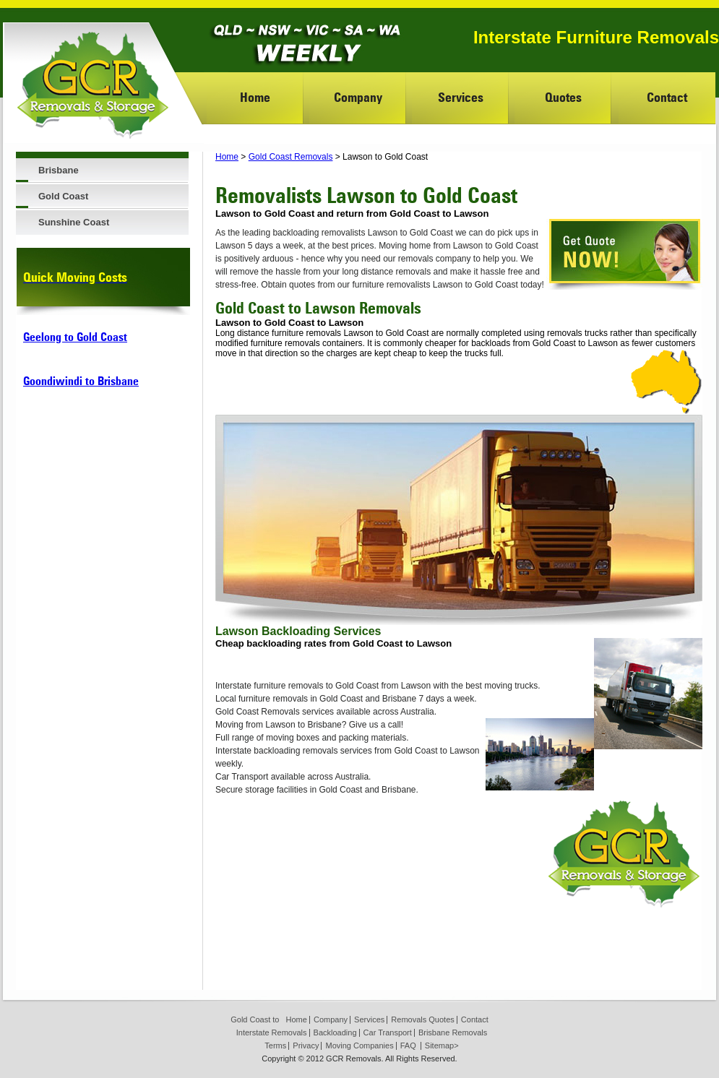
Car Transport (387, 1032)
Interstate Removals (271, 1032)
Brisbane (58, 170)
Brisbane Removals (452, 1032)
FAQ (408, 1045)
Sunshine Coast (73, 222)
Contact (667, 97)
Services (460, 97)
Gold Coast (63, 196)
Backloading (335, 1032)
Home (255, 97)
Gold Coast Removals (291, 157)
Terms (275, 1045)
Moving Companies (359, 1045)
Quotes (563, 97)
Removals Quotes (422, 1019)
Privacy (306, 1045)
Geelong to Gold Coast (75, 337)
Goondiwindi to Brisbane (81, 381)
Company (358, 97)
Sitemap (439, 1045)
